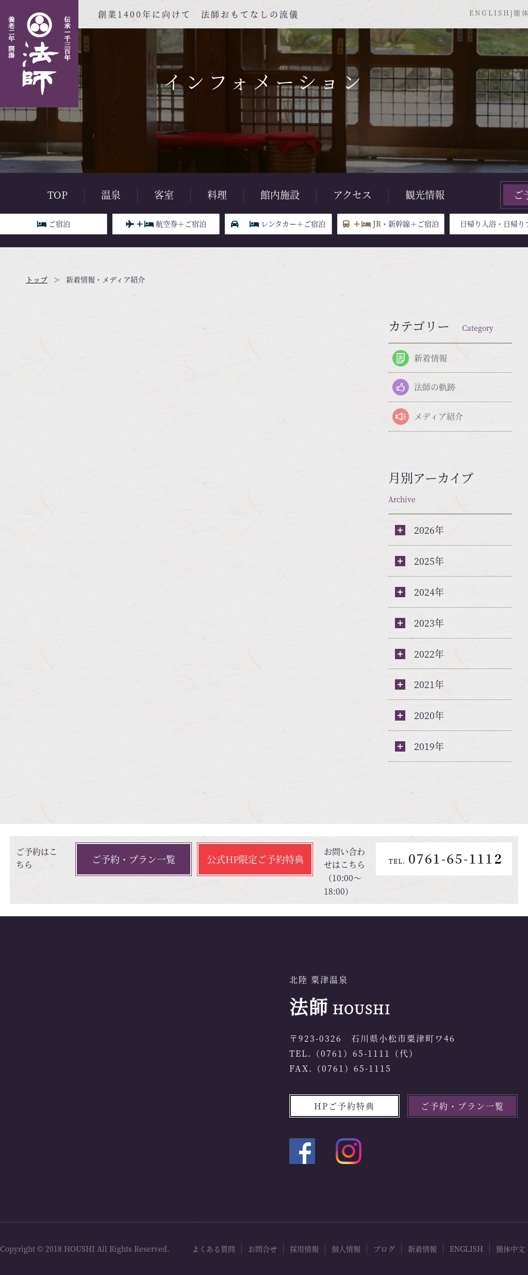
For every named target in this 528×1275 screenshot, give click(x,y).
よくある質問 (213, 1249)
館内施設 (280, 194)
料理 (217, 194)
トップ (36, 279)
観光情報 (424, 194)
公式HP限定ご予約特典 (255, 859)
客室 (164, 194)
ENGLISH (489, 13)
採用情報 (304, 1249)
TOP (57, 194)
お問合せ (262, 1249)
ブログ (384, 1249)
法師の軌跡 (434, 387)
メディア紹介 (438, 416)
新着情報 (430, 358)
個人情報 (346, 1249)
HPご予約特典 (344, 1106)
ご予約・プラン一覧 (133, 859)
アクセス (352, 194)
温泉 (111, 194)
